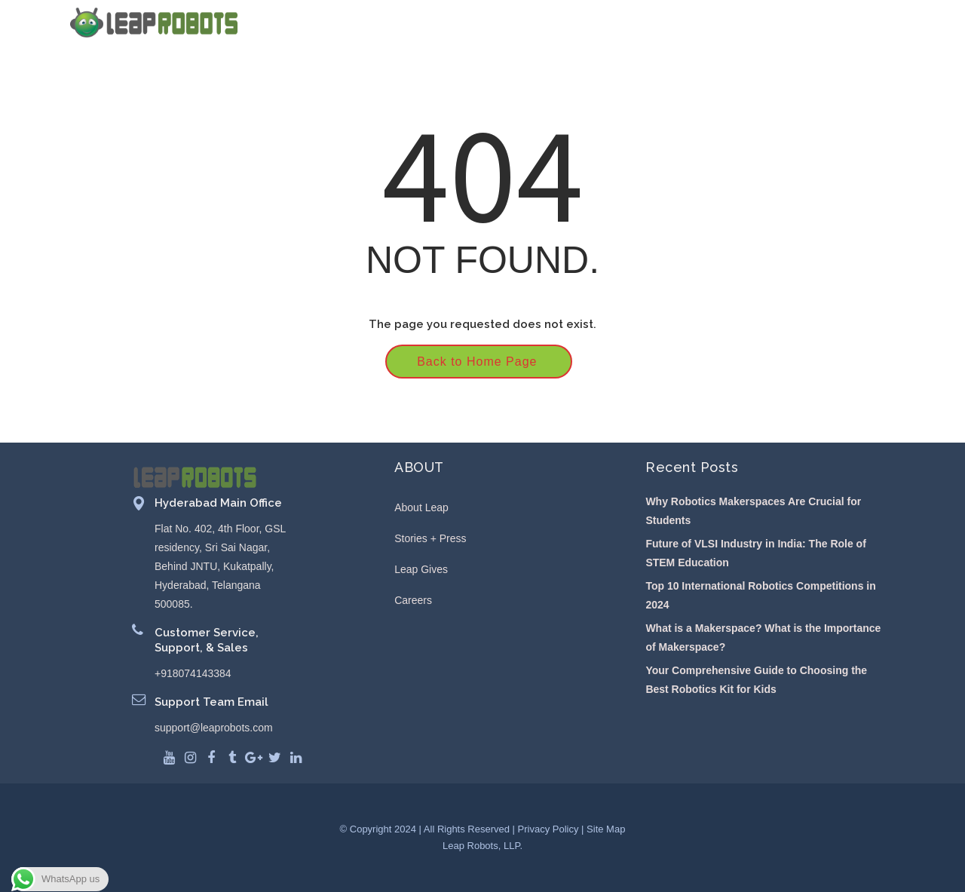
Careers (413, 600)
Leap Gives (421, 569)
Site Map (606, 829)
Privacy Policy (548, 829)
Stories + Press (430, 538)
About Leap (421, 507)
